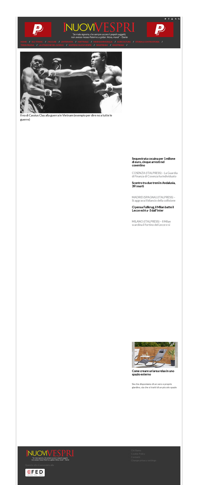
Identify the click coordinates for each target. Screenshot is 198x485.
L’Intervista (67, 42)
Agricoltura (124, 42)
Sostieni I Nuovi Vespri (80, 45)
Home (24, 42)
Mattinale (83, 42)
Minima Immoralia (102, 42)
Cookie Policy (138, 453)
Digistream (102, 45)
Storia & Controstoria (147, 42)
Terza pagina (27, 45)
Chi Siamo (136, 450)
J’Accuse (52, 42)
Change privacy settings (143, 460)
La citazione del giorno (51, 45)
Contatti (135, 457)
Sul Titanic (37, 42)
